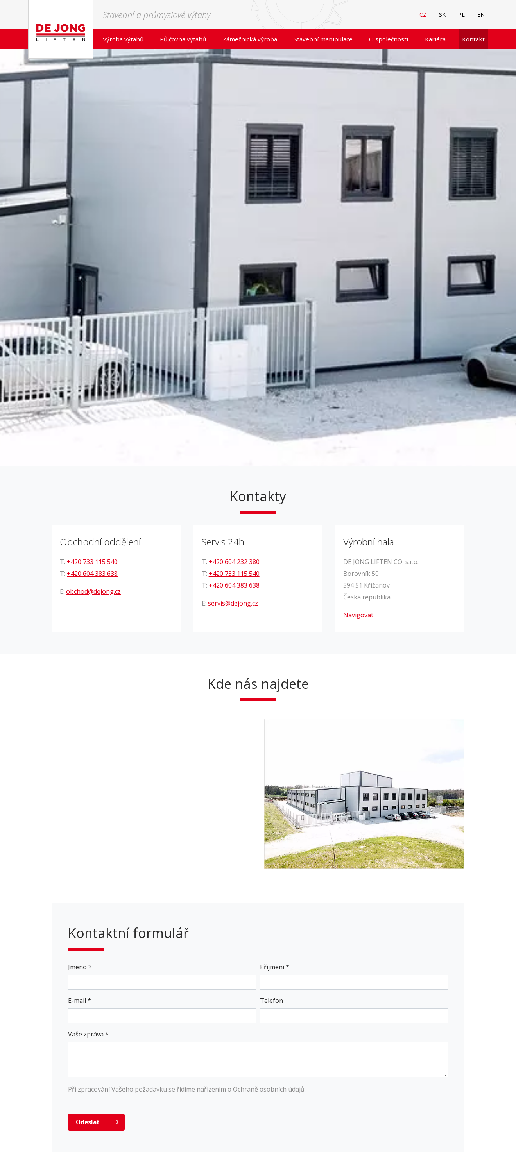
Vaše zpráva (88, 1034)
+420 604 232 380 (234, 561)
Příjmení (274, 967)
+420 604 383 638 (92, 573)
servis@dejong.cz (233, 603)
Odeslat (88, 1122)
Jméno (80, 967)
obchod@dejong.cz (93, 591)
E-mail (79, 1000)
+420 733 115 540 (92, 561)
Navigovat (358, 615)
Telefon (271, 1000)
